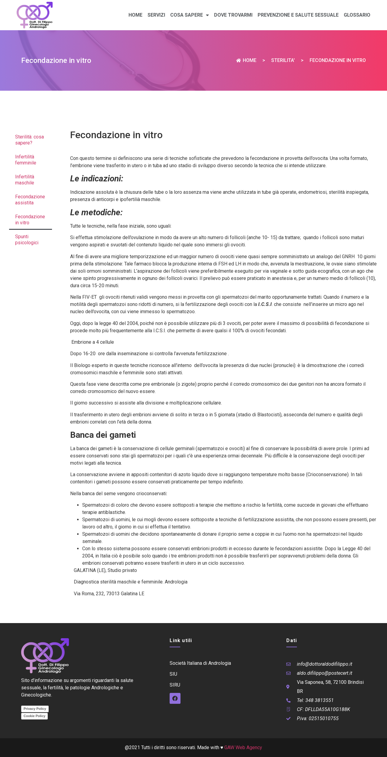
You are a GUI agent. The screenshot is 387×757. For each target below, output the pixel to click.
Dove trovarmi (233, 15)
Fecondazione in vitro (30, 220)
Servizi (156, 15)
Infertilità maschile (24, 180)
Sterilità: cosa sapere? (29, 140)
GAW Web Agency (243, 747)
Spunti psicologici (26, 239)
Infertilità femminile (25, 160)
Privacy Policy (35, 708)
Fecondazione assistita (30, 200)
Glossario (357, 15)
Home (135, 15)
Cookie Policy (34, 716)
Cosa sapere (189, 15)
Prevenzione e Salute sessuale (298, 15)
